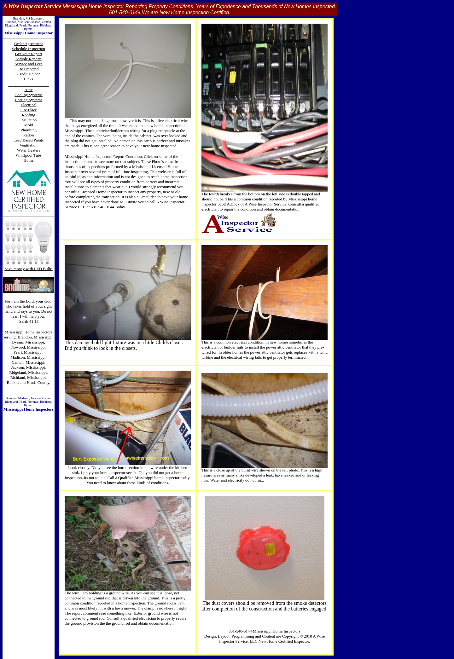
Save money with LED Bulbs (28, 268)
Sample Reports (28, 58)
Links (28, 79)
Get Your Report (28, 53)
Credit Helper (28, 74)
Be (21, 68)
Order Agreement (28, 43)
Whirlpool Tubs (29, 155)
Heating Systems (29, 99)
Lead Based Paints (28, 140)
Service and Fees (28, 63)
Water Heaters (28, 150)
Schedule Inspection (28, 48)
